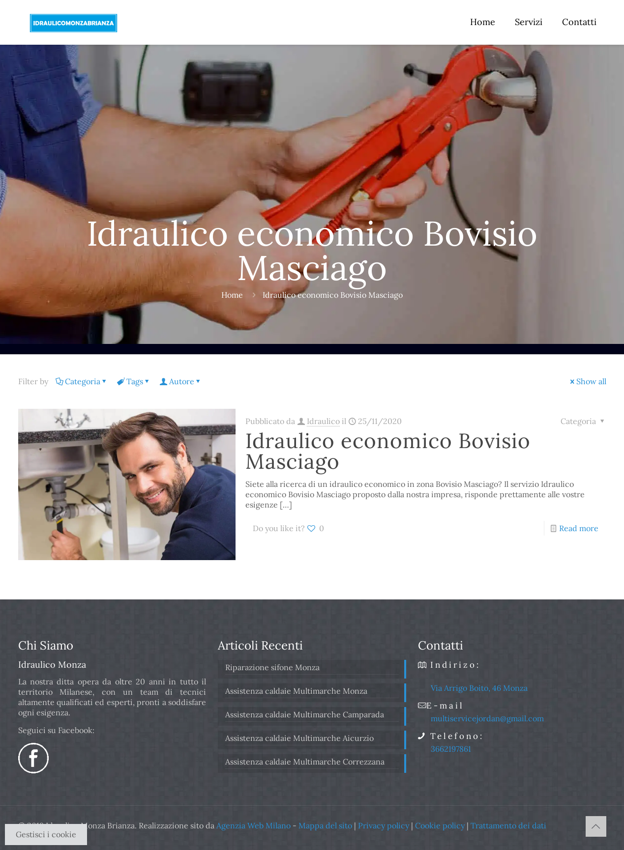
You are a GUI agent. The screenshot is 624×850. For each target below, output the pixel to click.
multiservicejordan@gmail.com (487, 718)
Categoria (82, 381)
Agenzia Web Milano (253, 825)
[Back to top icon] (596, 826)
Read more (578, 528)
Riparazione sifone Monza (272, 667)
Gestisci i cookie (46, 834)
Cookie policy (440, 825)
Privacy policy (383, 825)
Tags (134, 381)
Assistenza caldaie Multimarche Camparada (304, 714)
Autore (181, 381)
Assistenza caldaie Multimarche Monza (296, 691)
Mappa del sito (325, 825)
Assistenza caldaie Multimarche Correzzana (305, 761)
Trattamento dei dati (508, 825)
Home (232, 295)
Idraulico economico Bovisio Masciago (388, 451)
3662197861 (451, 749)
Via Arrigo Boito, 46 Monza (479, 688)
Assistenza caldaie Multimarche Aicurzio (299, 738)
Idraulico (323, 421)
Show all (587, 381)
